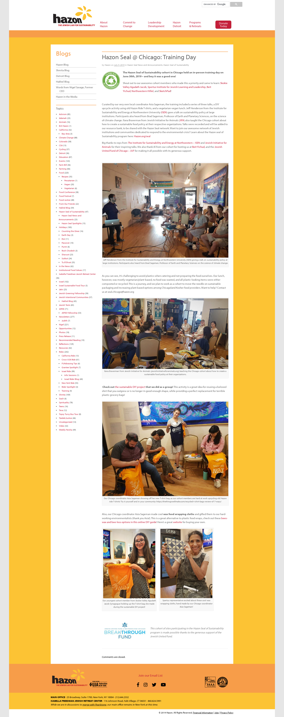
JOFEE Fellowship (69, 312)
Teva (61, 410)
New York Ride (68, 383)
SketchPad (165, 91)
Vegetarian (69, 188)
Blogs (63, 53)
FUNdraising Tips (69, 363)
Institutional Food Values (70, 270)
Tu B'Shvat (66, 262)
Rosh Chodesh (68, 250)
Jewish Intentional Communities (73, 297)
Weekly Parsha (65, 429)
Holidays (63, 227)
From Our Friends (67, 204)
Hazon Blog (62, 64)
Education (63, 157)
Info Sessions (70, 375)
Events (62, 161)
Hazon (108, 65)
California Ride (68, 355)
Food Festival (65, 196)
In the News (64, 266)
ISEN (164, 112)
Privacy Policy (226, 712)
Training (65, 390)
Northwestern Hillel (143, 91)
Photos (62, 332)
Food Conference (67, 192)
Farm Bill (63, 165)
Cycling (62, 149)
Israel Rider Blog (71, 379)
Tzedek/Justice (65, 418)
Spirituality (64, 402)
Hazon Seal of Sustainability (176, 65)
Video (61, 425)
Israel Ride (66, 371)
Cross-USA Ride (69, 359)
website (177, 522)
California (63, 129)
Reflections (64, 344)
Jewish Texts (64, 305)
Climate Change (66, 137)
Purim (64, 246)
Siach (61, 398)
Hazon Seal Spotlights (72, 223)
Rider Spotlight (68, 387)
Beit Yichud (198, 146)
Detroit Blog (62, 76)
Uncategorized (65, 422)
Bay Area (66, 133)
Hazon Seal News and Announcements (145, 65)
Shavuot (65, 254)
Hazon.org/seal (142, 136)
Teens (61, 406)
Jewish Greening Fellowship (72, 293)
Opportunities (65, 328)
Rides (61, 351)
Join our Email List (150, 675)
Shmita (62, 394)
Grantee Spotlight (70, 367)
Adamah (63, 118)
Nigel (61, 324)
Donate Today (223, 24)
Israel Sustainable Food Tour (72, 285)
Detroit (62, 153)
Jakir (61, 289)
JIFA (182, 120)
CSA (61, 145)
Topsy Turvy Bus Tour (68, 414)
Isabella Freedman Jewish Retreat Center (77, 274)
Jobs (217, 712)
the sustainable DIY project (130, 387)
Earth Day (66, 235)
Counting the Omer (70, 231)
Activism (63, 114)
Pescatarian (69, 180)
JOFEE (61, 309)
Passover (66, 242)
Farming (62, 168)
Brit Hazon (64, 126)
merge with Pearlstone (94, 704)
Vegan (67, 184)
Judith (64, 320)
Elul (63, 239)
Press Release (65, 336)
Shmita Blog (62, 70)
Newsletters (64, 316)
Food (61, 172)
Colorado (63, 141)
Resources (63, 348)
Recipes (65, 176)
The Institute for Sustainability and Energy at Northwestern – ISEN (164, 142)
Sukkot (65, 258)
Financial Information (203, 712)
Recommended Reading (70, 340)
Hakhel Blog (62, 81)
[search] (215, 4)
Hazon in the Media (66, 96)
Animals (62, 122)
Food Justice (64, 200)
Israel (61, 281)
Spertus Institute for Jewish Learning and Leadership (177, 87)
